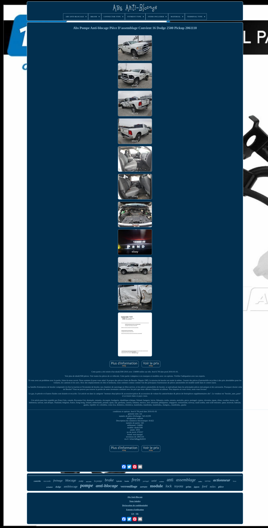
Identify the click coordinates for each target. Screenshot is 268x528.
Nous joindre (135, 501)
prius (188, 486)
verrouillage (129, 486)
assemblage (186, 479)
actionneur (221, 480)
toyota (178, 486)
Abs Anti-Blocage (134, 497)
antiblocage (70, 486)
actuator (49, 487)
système (161, 481)
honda (127, 481)
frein (136, 479)
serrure (143, 486)
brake (109, 480)
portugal (146, 481)
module (156, 486)
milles (200, 481)
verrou (207, 481)
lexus (234, 481)
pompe (86, 485)
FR (137, 514)
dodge (58, 487)
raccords (47, 481)
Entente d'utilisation (135, 510)
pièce (221, 486)
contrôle (37, 481)
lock (169, 486)
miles (213, 486)
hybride (119, 481)
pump (81, 481)
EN (132, 514)
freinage (58, 480)
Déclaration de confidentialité (135, 505)
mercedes (88, 481)
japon (196, 487)
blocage (70, 480)
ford (204, 486)
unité (154, 480)
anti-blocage (107, 485)
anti (170, 479)
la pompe (98, 481)
